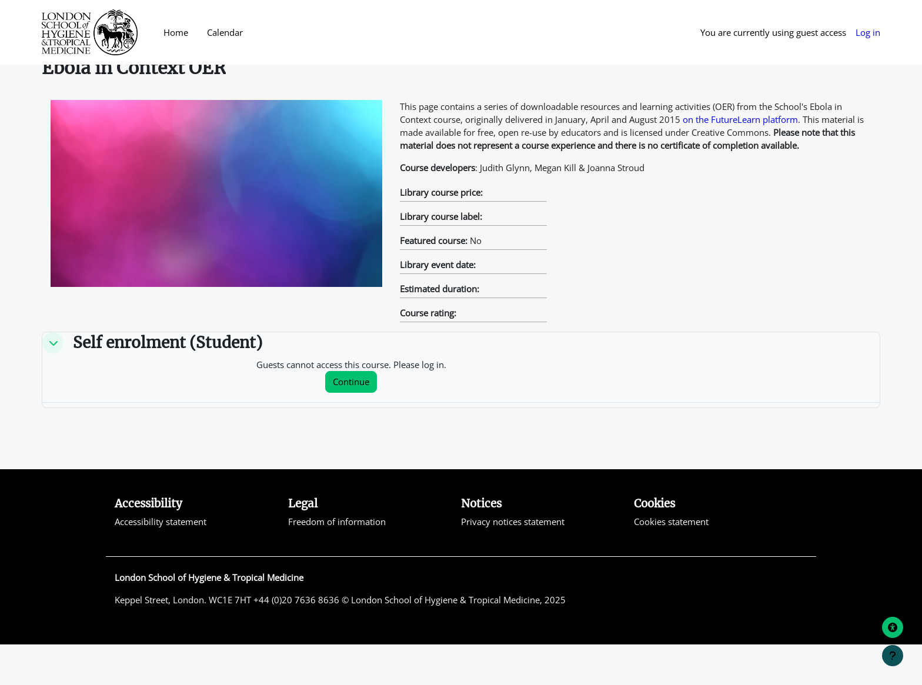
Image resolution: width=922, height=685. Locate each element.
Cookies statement (671, 561)
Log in (868, 32)
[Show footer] (892, 655)
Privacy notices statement (512, 561)
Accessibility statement (160, 561)
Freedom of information (337, 561)
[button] (53, 382)
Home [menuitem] (175, 32)
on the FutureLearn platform (740, 158)
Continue (351, 421)
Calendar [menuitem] (225, 32)
